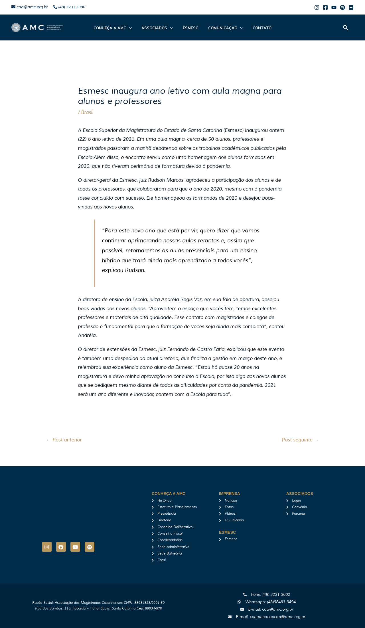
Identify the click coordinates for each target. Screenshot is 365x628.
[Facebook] (325, 7)
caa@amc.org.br (29, 7)
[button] (345, 27)
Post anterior (64, 440)
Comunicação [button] (219, 28)
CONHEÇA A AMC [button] (116, 28)
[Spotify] (342, 7)
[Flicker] (351, 7)
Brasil (87, 112)
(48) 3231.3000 (69, 7)
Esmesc (190, 28)
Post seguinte (300, 440)
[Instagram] (316, 7)
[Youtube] (333, 7)
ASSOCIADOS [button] (157, 28)
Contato (256, 28)
